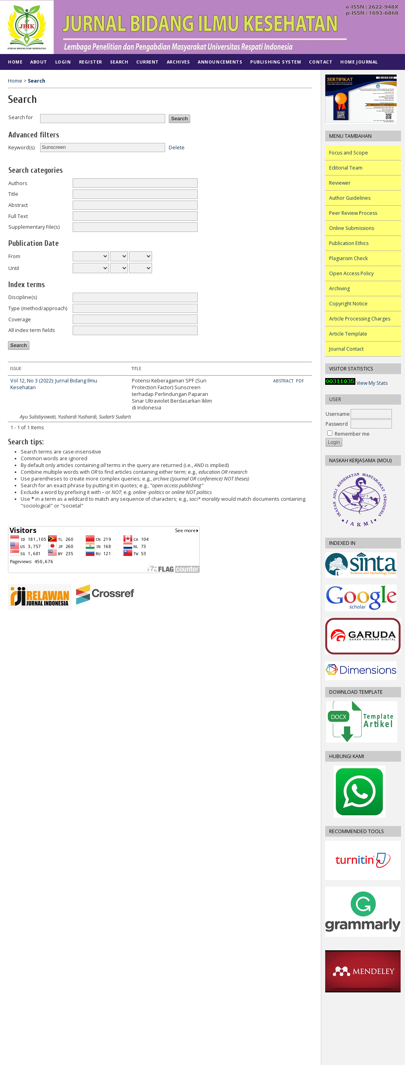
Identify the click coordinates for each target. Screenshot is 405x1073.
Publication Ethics (348, 243)
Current (147, 62)
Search (119, 62)
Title (13, 194)
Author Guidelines (349, 198)
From (14, 256)
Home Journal (359, 62)
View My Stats (372, 383)
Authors (17, 183)
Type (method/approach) (37, 308)
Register (90, 62)
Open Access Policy (351, 273)
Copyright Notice (348, 303)
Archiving (339, 288)
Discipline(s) (22, 297)
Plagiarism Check (348, 258)
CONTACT (320, 62)
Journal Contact (346, 348)
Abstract (18, 205)
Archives (178, 62)
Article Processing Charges (359, 318)
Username (338, 414)
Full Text (18, 216)
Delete (177, 147)
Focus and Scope (348, 152)
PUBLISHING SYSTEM (275, 62)
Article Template (348, 333)
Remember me (352, 433)
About (38, 62)
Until (13, 268)
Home (15, 62)
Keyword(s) (21, 147)
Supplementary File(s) (34, 227)
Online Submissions (351, 228)
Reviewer (340, 182)
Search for (20, 117)
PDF (300, 381)
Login (63, 62)
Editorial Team (346, 167)
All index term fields (31, 330)
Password (337, 424)
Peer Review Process (353, 213)
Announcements (220, 62)
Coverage (19, 319)
